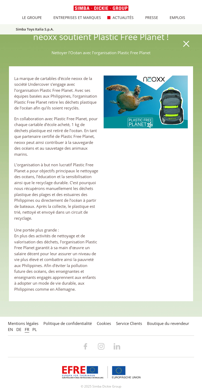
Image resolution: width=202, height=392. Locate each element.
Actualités (120, 17)
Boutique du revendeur (168, 323)
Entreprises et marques (74, 17)
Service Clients (129, 323)
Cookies (104, 323)
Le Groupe (29, 17)
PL (34, 329)
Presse (149, 17)
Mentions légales (23, 323)
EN (10, 329)
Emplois (174, 17)
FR (27, 329)
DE (18, 329)
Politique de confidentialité (67, 323)
